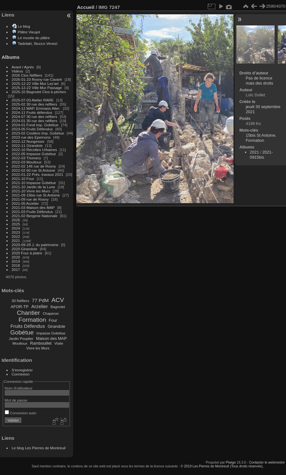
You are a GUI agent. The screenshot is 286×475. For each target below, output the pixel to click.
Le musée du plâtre (34, 38)
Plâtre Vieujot (29, 32)
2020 (16, 257)
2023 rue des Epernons (31, 137)
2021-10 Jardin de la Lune (33, 187)
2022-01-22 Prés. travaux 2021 (37, 174)
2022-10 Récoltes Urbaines (34, 150)
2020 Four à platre (27, 253)
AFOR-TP (19, 306)
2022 (16, 236)
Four (53, 320)
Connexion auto (20, 413)
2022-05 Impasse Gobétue (34, 154)
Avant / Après (23, 67)
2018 (16, 265)
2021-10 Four (23, 178)
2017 (16, 269)
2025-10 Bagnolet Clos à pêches (39, 92)
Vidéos (17, 71)
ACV (58, 300)
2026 (16, 220)
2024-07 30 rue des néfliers (34, 116)
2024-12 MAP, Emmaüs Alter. (36, 108)
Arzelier (39, 306)
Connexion (21, 374)
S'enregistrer (22, 370)
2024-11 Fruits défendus (32, 112)
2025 (16, 224)
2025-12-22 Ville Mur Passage (37, 88)
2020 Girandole (24, 249)
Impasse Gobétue (51, 333)
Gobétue (22, 332)
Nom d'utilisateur (18, 388)
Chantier (28, 312)
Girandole (57, 326)
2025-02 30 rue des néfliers (34, 104)
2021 (16, 240)
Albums (10, 57)
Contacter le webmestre (267, 462)
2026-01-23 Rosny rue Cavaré (37, 79)
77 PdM (40, 300)
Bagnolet (58, 307)
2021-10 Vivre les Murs (31, 191)
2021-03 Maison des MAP (33, 207)
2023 (16, 232)
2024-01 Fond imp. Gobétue (35, 125)
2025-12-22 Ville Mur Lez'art (35, 83)
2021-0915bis (261, 155)
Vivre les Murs (38, 348)
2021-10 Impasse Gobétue (34, 183)
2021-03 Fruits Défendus (32, 212)
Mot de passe (16, 400)
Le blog (24, 26)
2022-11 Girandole (27, 145)
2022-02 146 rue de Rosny (34, 166)
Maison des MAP (51, 338)
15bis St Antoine (261, 135)
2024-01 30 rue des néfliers (35, 121)
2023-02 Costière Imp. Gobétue (38, 133)
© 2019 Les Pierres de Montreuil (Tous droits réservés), (222, 466)
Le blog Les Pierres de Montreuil (39, 448)
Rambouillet (41, 343)
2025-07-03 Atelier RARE (33, 100)
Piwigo (231, 462)
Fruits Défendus (27, 326)
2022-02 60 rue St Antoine (33, 170)
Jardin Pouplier (21, 339)
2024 (16, 228)
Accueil (85, 7)
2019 (16, 261)
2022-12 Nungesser (28, 141)
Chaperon (51, 313)
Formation (32, 319)
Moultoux (19, 343)
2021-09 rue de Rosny (30, 199)
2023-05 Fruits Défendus (32, 129)
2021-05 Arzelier (25, 203)
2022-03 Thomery (26, 158)
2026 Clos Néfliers (27, 75)
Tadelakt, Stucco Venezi (38, 43)
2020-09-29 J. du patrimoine (35, 245)
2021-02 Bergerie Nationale (35, 216)
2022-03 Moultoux (27, 162)
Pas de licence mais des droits (259, 81)
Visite (58, 343)
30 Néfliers (20, 301)
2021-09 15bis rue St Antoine (36, 195)
